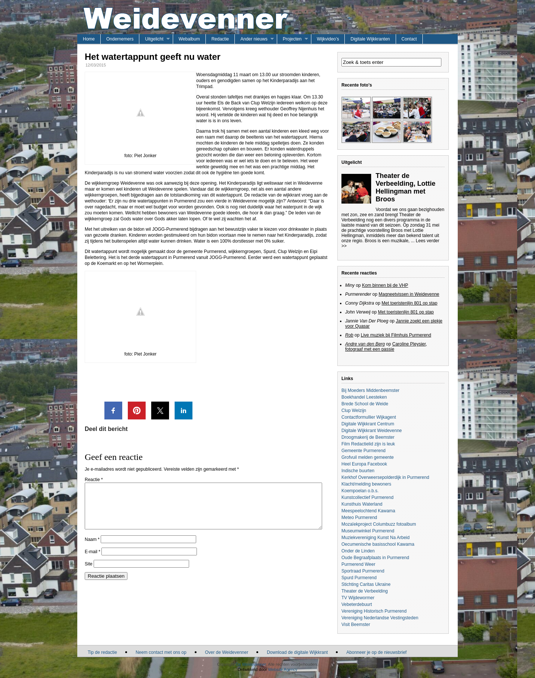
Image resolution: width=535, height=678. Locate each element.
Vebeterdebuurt (356, 604)
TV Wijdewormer (357, 597)
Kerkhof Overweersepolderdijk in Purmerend (385, 477)
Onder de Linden (357, 551)
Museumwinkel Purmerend (367, 530)
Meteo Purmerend (359, 517)
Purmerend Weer (358, 564)
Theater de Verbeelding (364, 591)
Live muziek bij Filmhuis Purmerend (396, 335)
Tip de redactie (102, 652)
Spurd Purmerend (359, 577)
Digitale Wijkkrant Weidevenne (371, 430)
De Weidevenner (251, 664)
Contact (409, 39)
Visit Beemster (355, 624)
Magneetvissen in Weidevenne (409, 294)
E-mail (92, 560)
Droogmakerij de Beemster (368, 437)
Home (89, 39)
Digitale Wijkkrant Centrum (367, 423)
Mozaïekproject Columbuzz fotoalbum (378, 524)
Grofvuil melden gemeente (367, 457)
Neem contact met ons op (161, 652)
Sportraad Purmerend (362, 571)
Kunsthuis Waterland (361, 504)
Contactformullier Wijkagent (368, 417)
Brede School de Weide (364, 403)
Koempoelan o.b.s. (360, 490)
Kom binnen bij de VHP (385, 285)
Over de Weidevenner (227, 652)
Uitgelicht (154, 39)
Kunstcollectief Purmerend (367, 497)
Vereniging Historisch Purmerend (373, 611)
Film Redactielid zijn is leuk (368, 444)
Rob (349, 335)
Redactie (220, 39)
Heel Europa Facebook (364, 464)
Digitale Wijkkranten (370, 39)
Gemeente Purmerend (363, 450)
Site (89, 572)
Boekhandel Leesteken (364, 397)
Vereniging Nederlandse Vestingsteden (379, 617)
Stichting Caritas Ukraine (365, 584)
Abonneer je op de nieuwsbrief (376, 652)
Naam (92, 548)
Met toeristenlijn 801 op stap (409, 303)
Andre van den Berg (365, 344)
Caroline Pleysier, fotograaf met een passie (386, 346)
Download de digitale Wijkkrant (297, 652)
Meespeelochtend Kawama (368, 510)
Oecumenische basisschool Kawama (377, 544)
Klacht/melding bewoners (366, 484)
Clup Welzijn (353, 410)
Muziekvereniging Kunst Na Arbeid (375, 537)
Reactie (94, 479)
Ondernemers (119, 39)
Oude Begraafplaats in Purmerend (375, 557)
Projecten (292, 39)
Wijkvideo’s (328, 39)
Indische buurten (357, 470)
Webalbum (189, 39)
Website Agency (283, 669)
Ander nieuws (254, 39)
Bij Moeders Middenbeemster (370, 390)
